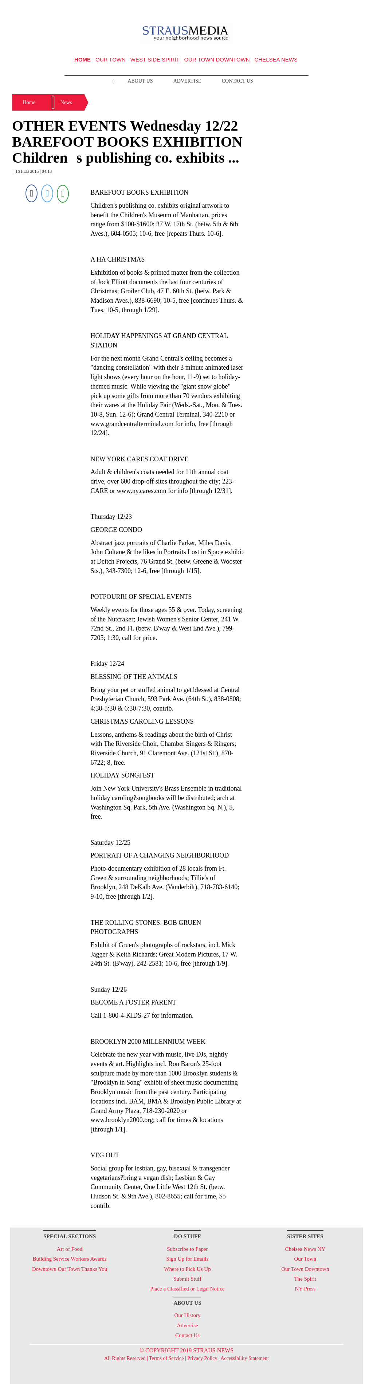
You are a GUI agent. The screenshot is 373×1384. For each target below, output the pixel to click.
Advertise (187, 81)
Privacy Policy (202, 1358)
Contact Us (237, 81)
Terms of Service (166, 1358)
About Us (140, 81)
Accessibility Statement (244, 1358)
